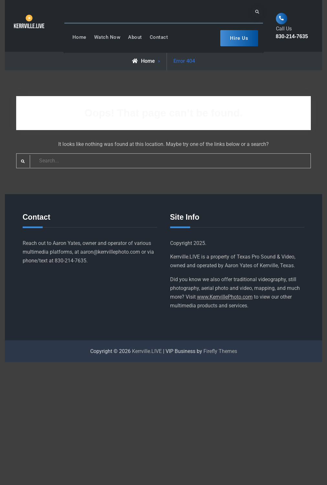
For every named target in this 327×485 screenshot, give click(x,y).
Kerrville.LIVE (147, 351)
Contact (159, 37)
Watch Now (107, 37)
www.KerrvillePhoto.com (225, 297)
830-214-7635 (292, 36)
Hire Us (239, 38)
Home (79, 37)
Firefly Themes (220, 351)
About (135, 37)
